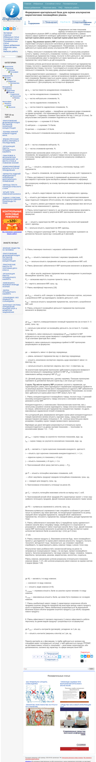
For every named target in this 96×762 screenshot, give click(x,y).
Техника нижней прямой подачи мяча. (10, 133)
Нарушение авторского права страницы (72, 757)
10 (64, 657)
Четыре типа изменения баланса (11, 193)
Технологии (16, 96)
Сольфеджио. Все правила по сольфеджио (10, 299)
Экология (11, 107)
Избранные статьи (11, 37)
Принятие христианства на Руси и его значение (41, 706)
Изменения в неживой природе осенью (10, 284)
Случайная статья (11, 39)
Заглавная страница (7, 34)
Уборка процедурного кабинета (9, 292)
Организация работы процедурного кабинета (9, 149)
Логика (8, 79)
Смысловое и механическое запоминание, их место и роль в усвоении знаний (10, 159)
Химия (8, 105)
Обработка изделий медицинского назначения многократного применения (11, 177)
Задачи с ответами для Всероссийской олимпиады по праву (11, 200)
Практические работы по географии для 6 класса (9, 267)
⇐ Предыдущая (50, 22)
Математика (14, 83)
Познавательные (70, 4)
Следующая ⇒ (79, 22)
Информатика (7, 76)
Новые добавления (11, 45)
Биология (9, 68)
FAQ (5, 49)
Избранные (38, 4)
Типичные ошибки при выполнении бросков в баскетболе (70, 683)
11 (68, 657)
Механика (8, 89)
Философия (6, 102)
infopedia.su (28, 761)
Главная (27, 4)
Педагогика (10, 90)
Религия (11, 92)
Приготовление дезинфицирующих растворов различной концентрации (11, 124)
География (14, 72)
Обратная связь (10, 47)
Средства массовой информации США (75, 706)
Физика (16, 98)
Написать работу (10, 51)
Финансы (7, 103)
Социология (14, 94)
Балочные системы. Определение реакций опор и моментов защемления (11, 308)
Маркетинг (12, 81)
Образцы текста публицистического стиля (11, 186)
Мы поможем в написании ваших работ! (12, 233)
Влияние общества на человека (11, 249)
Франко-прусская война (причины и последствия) (10, 141)
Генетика (11, 70)
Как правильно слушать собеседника (36, 683)
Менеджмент (7, 87)
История (7, 78)
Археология (8, 66)
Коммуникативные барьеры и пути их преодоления (11, 168)
